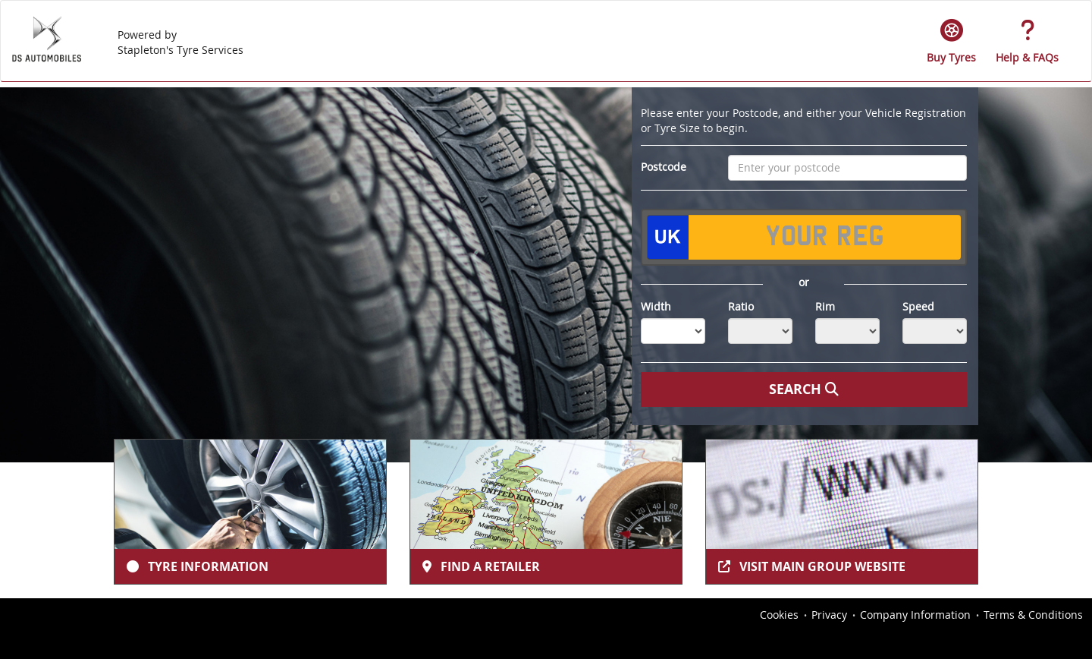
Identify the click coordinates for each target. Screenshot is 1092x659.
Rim (825, 306)
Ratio (741, 306)
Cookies (779, 614)
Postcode (663, 166)
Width (656, 306)
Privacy (829, 614)
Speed (918, 306)
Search (804, 389)
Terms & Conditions (1033, 614)
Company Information (915, 614)
